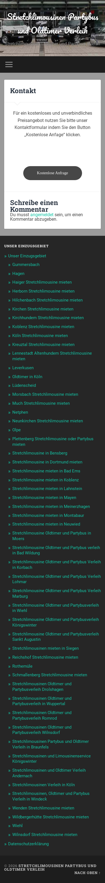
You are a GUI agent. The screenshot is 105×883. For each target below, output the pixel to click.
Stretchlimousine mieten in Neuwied (46, 524)
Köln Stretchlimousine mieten (40, 335)
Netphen (20, 412)
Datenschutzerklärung (28, 843)
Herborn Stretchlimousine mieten (43, 291)
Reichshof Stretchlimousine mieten (45, 657)
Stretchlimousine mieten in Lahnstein (47, 488)
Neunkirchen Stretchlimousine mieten (47, 420)
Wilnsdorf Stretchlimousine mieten (44, 834)
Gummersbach (25, 264)
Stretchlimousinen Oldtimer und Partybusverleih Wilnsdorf (41, 730)
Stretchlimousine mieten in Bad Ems (46, 471)
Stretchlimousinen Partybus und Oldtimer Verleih (52, 23)
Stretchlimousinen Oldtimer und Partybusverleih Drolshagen (41, 686)
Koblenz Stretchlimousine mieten (43, 326)
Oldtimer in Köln (27, 376)
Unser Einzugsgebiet (27, 255)
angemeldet (41, 214)
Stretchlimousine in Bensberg (39, 453)
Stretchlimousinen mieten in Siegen (45, 648)
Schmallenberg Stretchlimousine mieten (49, 674)
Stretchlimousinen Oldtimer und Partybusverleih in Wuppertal (41, 701)
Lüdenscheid (24, 385)
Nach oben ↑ (87, 872)
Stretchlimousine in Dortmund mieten (47, 462)
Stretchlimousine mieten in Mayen (44, 497)
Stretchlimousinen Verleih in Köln (43, 784)
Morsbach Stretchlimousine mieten (45, 394)
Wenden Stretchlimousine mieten (43, 808)
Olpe (16, 429)
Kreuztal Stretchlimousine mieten (43, 344)
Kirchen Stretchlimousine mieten (42, 309)
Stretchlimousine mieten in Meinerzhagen (51, 506)
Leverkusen (23, 367)
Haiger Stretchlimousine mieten (42, 282)
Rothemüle (22, 666)
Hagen (18, 273)
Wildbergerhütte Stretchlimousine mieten (50, 817)
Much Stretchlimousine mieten (41, 403)
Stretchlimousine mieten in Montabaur (48, 515)
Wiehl (17, 825)
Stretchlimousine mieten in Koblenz (45, 479)
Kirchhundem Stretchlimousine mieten (48, 317)
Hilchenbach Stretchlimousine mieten (47, 300)
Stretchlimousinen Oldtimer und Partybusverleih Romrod (41, 715)
